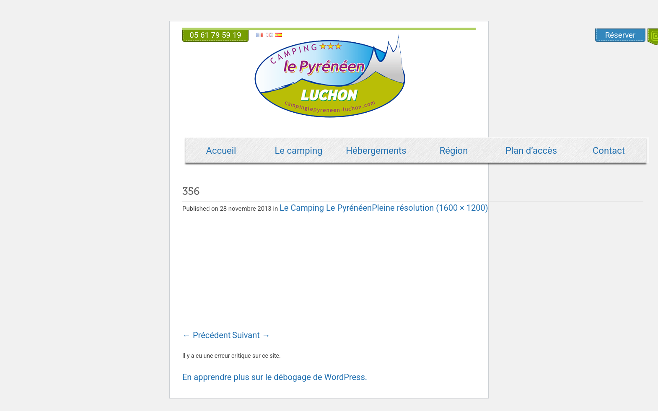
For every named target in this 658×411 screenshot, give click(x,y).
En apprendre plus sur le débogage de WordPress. (274, 377)
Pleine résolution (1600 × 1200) (430, 208)
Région (454, 150)
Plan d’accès (531, 150)
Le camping (299, 150)
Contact (609, 150)
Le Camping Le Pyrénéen (326, 208)
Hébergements (376, 150)
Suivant (251, 335)
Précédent (206, 335)
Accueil (221, 150)
